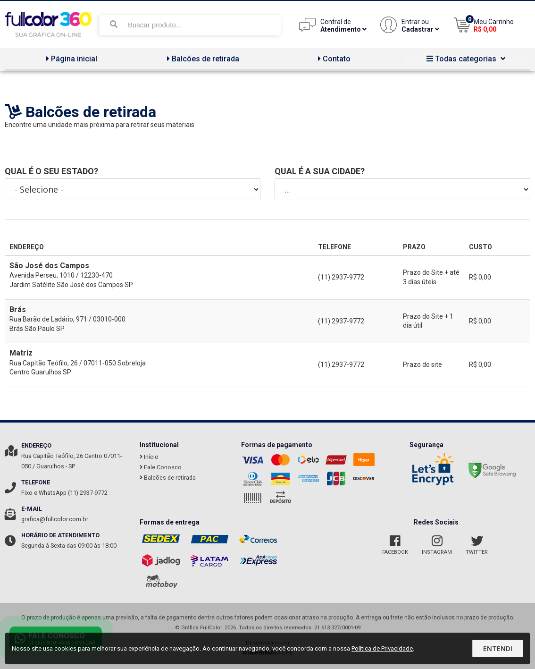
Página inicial (70, 58)
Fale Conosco (161, 467)
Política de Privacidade (382, 648)
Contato (333, 58)
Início (149, 456)
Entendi (497, 648)
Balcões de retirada (202, 58)
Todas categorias (464, 58)
